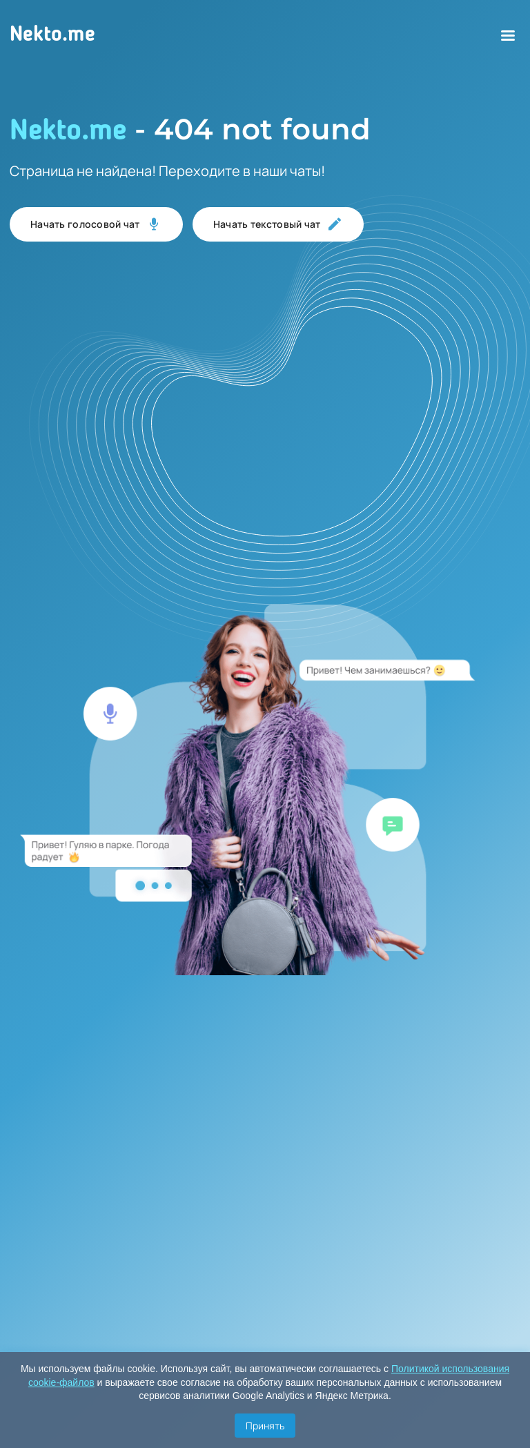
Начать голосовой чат (96, 224)
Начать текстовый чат (278, 224)
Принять (265, 1425)
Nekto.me (52, 35)
